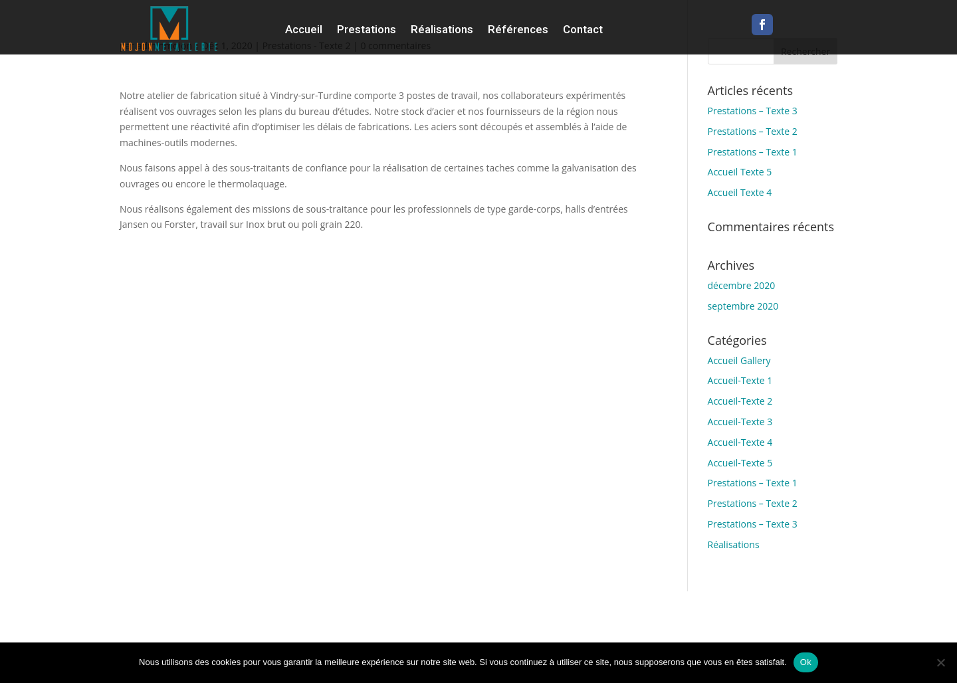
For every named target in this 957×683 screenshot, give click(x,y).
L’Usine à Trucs (852, 611)
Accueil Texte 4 (740, 192)
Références (518, 29)
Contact (583, 29)
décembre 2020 (742, 285)
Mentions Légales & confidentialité (814, 627)
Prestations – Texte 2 (753, 131)
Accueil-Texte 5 (740, 462)
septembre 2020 (743, 306)
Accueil (303, 29)
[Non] (940, 662)
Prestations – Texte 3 (753, 110)
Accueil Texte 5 (740, 171)
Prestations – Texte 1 (753, 152)
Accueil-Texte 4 (740, 442)
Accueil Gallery (739, 360)
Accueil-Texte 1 (740, 380)
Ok (805, 662)
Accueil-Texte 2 (740, 401)
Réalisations (442, 29)
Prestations (366, 29)
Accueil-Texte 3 (740, 421)
